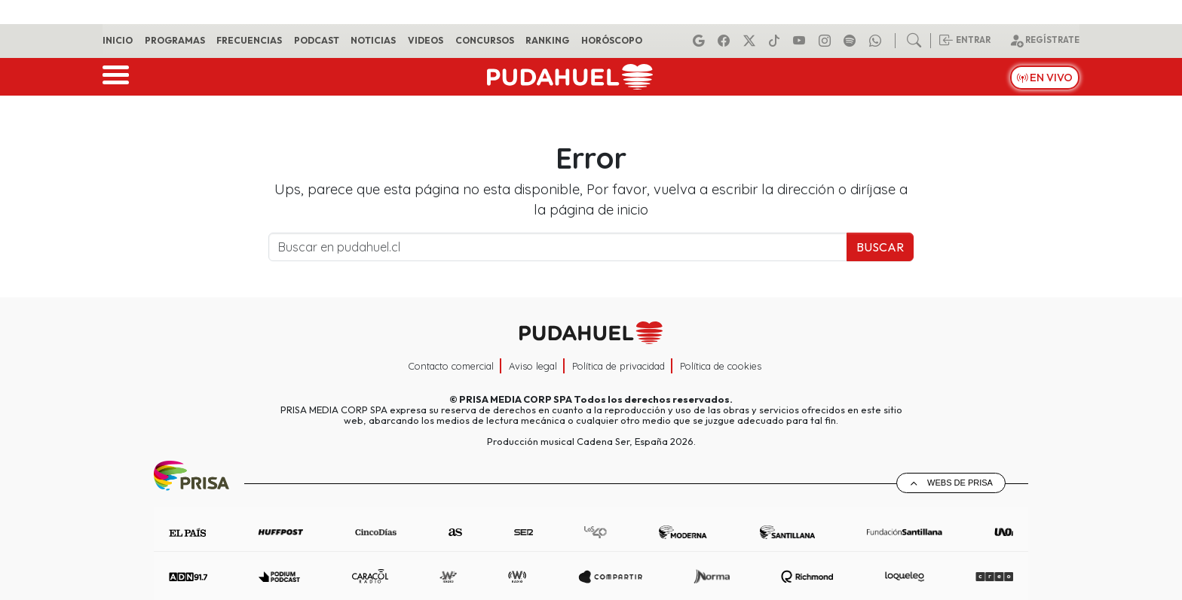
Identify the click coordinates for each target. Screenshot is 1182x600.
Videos (425, 40)
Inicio (118, 40)
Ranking (547, 40)
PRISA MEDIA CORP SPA (515, 399)
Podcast (316, 40)
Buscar (880, 246)
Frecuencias (249, 40)
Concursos (484, 40)
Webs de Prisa (960, 482)
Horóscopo (611, 40)
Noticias (373, 40)
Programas (175, 40)
